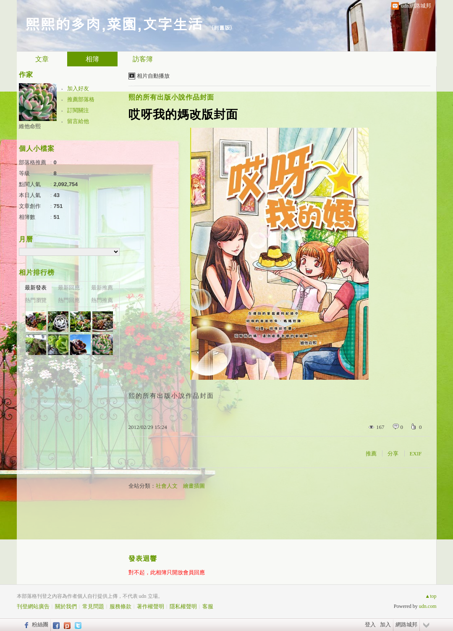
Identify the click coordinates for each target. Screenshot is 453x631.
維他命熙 (30, 126)
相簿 (92, 59)
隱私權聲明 (183, 606)
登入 (370, 624)
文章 (42, 59)
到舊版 (222, 28)
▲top (430, 596)
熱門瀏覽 (36, 300)
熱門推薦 (102, 300)
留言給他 (78, 121)
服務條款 (120, 606)
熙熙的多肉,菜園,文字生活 (114, 23)
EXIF (416, 453)
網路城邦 (406, 624)
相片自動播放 (153, 76)
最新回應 (69, 287)
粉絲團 (40, 624)
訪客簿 (143, 59)
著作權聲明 (150, 606)
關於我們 (66, 606)
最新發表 (36, 287)
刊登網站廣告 (33, 606)
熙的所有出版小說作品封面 (171, 97)
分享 (393, 453)
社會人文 (167, 486)
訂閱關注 (78, 110)
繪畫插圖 (194, 486)
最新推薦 (102, 287)
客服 (207, 606)
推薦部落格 (80, 99)
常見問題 (93, 606)
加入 (385, 624)
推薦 (371, 453)
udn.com (428, 606)
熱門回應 (69, 300)
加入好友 (78, 88)
